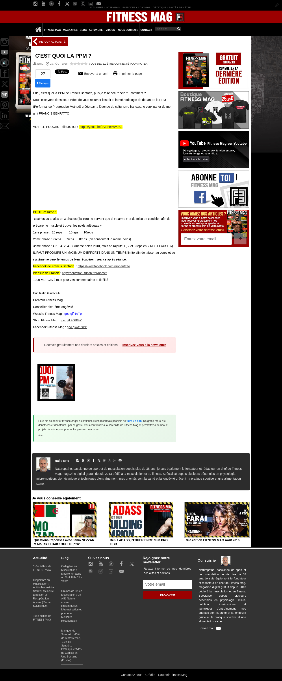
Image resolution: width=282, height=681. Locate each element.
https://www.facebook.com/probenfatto (104, 266)
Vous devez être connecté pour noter (118, 63)
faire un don (134, 420)
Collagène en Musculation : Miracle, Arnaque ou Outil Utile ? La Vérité (71, 574)
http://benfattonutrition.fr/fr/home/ (84, 273)
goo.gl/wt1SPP (77, 327)
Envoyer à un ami (93, 73)
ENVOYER (167, 595)
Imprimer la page (127, 73)
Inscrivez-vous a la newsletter (144, 345)
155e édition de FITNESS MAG (42, 617)
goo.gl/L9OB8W (71, 320)
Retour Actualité (52, 41)
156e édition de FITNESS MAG (42, 568)
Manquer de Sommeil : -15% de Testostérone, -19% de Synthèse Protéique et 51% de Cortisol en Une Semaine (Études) (71, 645)
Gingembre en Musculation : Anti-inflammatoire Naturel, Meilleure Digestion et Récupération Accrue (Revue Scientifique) (43, 593)
